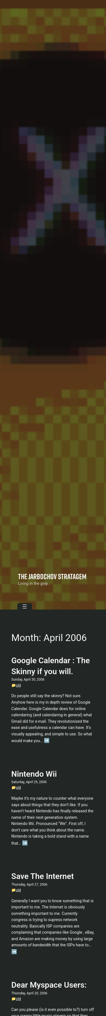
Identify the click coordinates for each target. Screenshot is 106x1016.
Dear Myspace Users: (48, 985)
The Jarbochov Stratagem (52, 576)
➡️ (47, 740)
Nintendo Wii (34, 774)
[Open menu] (24, 606)
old (18, 685)
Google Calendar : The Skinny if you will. (50, 666)
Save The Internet (42, 876)
